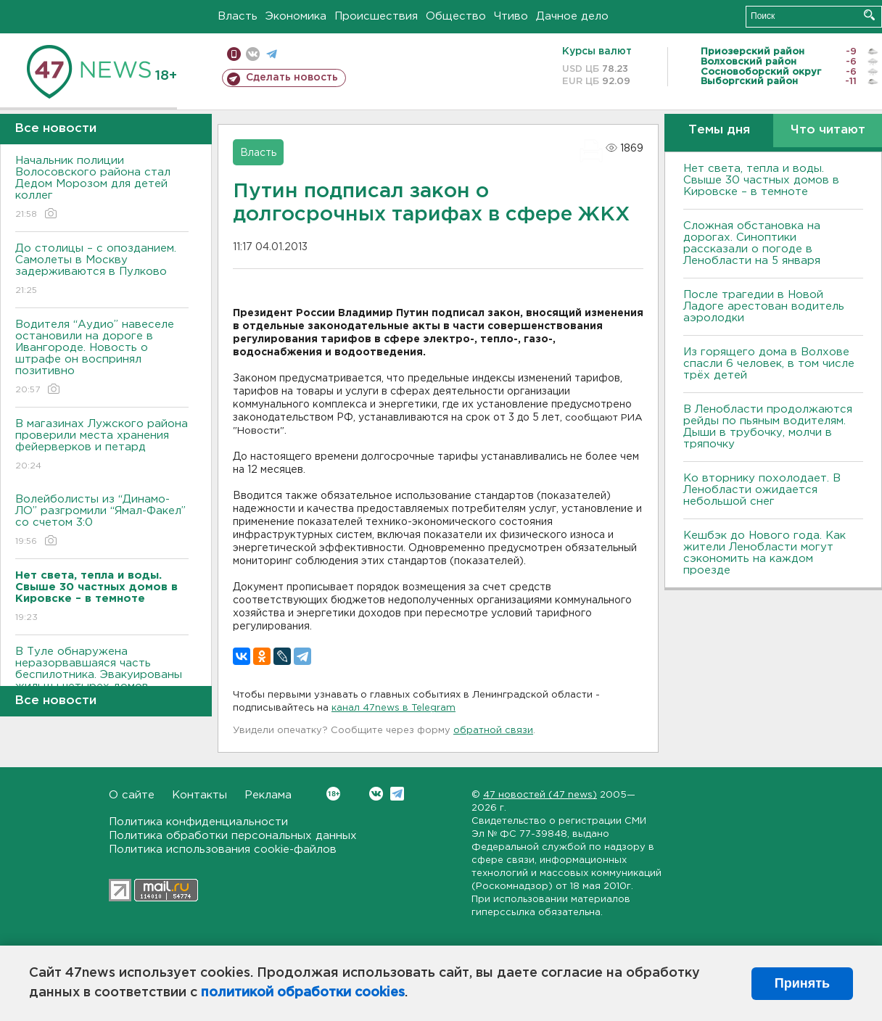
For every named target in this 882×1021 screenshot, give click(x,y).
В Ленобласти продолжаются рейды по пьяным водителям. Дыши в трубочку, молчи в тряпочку (767, 427)
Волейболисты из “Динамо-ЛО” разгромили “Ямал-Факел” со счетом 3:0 (102, 521)
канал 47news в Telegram (393, 708)
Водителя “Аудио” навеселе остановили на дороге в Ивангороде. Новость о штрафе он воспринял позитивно (102, 358)
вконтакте (253, 54)
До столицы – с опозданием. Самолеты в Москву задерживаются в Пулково (102, 270)
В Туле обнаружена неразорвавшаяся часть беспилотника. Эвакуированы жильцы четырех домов (102, 679)
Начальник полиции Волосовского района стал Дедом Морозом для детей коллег (102, 188)
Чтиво (511, 16)
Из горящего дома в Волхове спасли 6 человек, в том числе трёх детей (768, 363)
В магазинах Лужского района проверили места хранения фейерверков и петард (102, 445)
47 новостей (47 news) (540, 795)
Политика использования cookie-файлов (223, 849)
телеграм (272, 54)
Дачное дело (572, 16)
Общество (456, 16)
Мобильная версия (234, 54)
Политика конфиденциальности (198, 822)
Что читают (828, 130)
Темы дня (719, 130)
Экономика (295, 16)
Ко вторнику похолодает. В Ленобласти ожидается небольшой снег (762, 490)
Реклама (268, 795)
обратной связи (493, 731)
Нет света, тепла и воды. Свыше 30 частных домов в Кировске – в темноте (761, 180)
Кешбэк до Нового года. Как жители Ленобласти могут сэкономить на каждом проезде (764, 553)
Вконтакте (333, 794)
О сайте (131, 795)
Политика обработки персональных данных (233, 835)
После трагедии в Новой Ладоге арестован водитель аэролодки (763, 306)
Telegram (397, 794)
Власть (237, 16)
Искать (869, 14)
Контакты (199, 795)
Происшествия (376, 16)
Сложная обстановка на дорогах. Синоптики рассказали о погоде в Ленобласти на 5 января (751, 243)
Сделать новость (292, 77)
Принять (802, 983)
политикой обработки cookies (303, 993)
